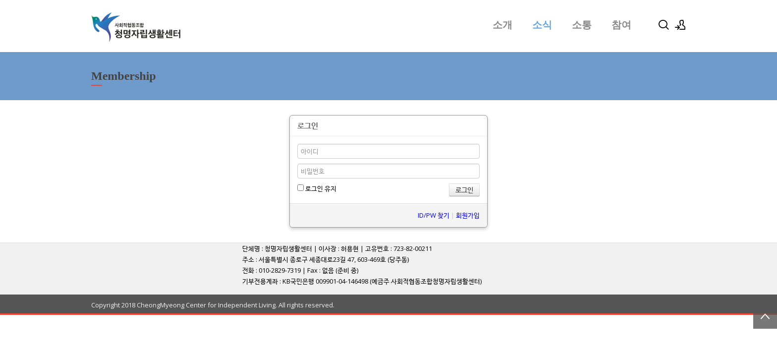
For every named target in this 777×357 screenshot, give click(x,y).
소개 (502, 24)
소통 (582, 24)
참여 (621, 24)
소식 (542, 24)
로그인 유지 (316, 188)
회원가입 (468, 215)
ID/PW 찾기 (433, 215)
